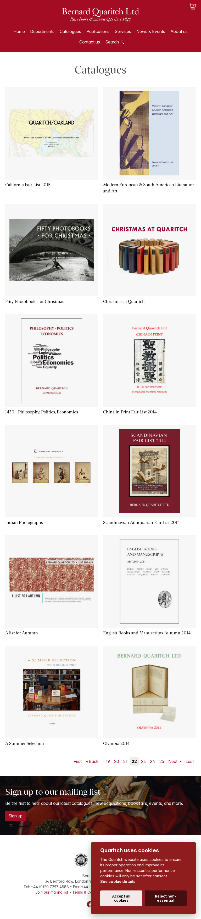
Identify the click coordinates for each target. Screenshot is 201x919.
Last (190, 761)
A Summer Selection (24, 743)
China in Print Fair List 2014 (130, 411)
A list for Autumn (21, 632)
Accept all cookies (121, 898)
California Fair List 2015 (28, 184)
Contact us (89, 42)
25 (161, 761)
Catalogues (70, 31)
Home (19, 31)
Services (123, 31)
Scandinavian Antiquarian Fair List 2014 (141, 522)
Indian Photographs (24, 522)
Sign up (15, 815)
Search (112, 42)
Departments (42, 31)
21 (125, 761)
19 (108, 761)
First (78, 761)
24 (152, 761)
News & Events (150, 31)
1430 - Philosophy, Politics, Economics (41, 411)
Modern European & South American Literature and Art (148, 187)
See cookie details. (118, 881)
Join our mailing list (51, 892)
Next (173, 761)
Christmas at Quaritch (124, 301)
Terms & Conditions (89, 892)
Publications (97, 31)
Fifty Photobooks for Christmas (34, 301)
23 (143, 761)
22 (134, 761)
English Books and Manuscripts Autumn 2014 (147, 632)
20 (116, 761)
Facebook (90, 904)
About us (179, 31)
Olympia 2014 (116, 743)
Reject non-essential (165, 898)
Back (93, 761)
